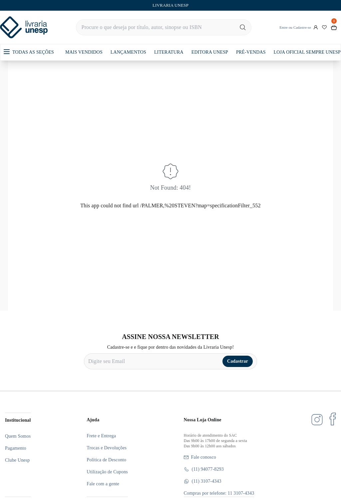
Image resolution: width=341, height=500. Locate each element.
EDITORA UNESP (209, 52)
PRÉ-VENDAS (251, 52)
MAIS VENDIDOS (84, 52)
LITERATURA (168, 52)
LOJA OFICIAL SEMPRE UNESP (307, 52)
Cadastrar (237, 361)
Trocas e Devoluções (107, 447)
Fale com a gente (103, 483)
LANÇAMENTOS (128, 52)
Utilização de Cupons (107, 471)
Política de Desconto (106, 459)
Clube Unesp (17, 460)
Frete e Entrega (101, 435)
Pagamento (15, 448)
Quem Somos (18, 436)
